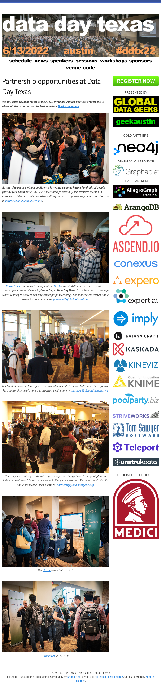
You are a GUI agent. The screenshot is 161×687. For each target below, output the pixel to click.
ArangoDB (49, 656)
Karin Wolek (13, 286)
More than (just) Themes (109, 676)
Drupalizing (73, 676)
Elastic (47, 570)
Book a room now (68, 106)
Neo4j (57, 286)
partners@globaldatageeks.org (23, 201)
